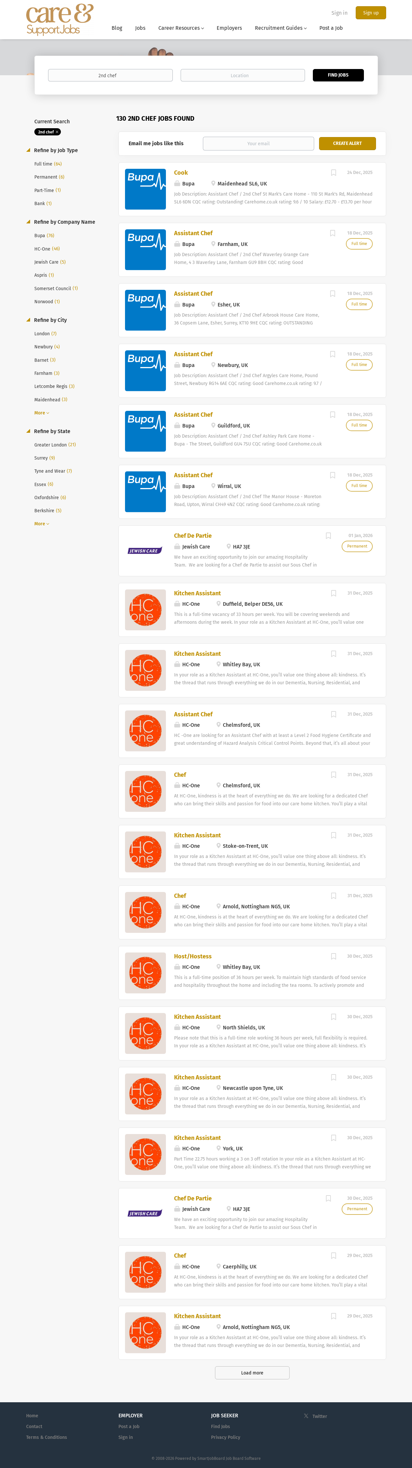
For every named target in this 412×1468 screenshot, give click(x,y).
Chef (180, 774)
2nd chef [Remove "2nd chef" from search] (46, 132)
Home (32, 1416)
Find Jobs (338, 75)
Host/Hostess (193, 956)
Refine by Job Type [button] (55, 150)
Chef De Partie (193, 535)
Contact (34, 1426)
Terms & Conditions (46, 1437)
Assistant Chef (193, 233)
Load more (252, 1373)
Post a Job (128, 1426)
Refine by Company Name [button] (64, 222)
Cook (181, 172)
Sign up (371, 13)
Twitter (320, 1416)
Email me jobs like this (156, 143)
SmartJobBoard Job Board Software (229, 1458)
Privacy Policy (225, 1437)
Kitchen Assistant (197, 593)
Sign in (339, 13)
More (39, 413)
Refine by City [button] (50, 320)
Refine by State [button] (51, 431)
